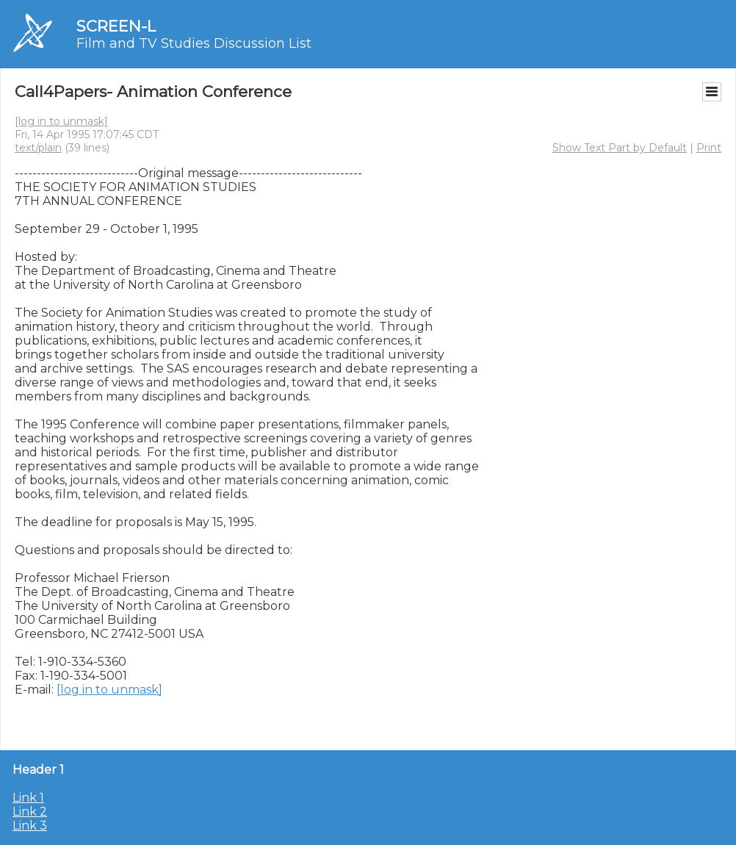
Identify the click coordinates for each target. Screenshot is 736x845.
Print (708, 147)
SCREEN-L (116, 26)
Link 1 (28, 798)
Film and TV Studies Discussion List (193, 43)
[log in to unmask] (61, 121)
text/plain (38, 147)
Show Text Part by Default (619, 147)
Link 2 (29, 812)
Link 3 (29, 826)
